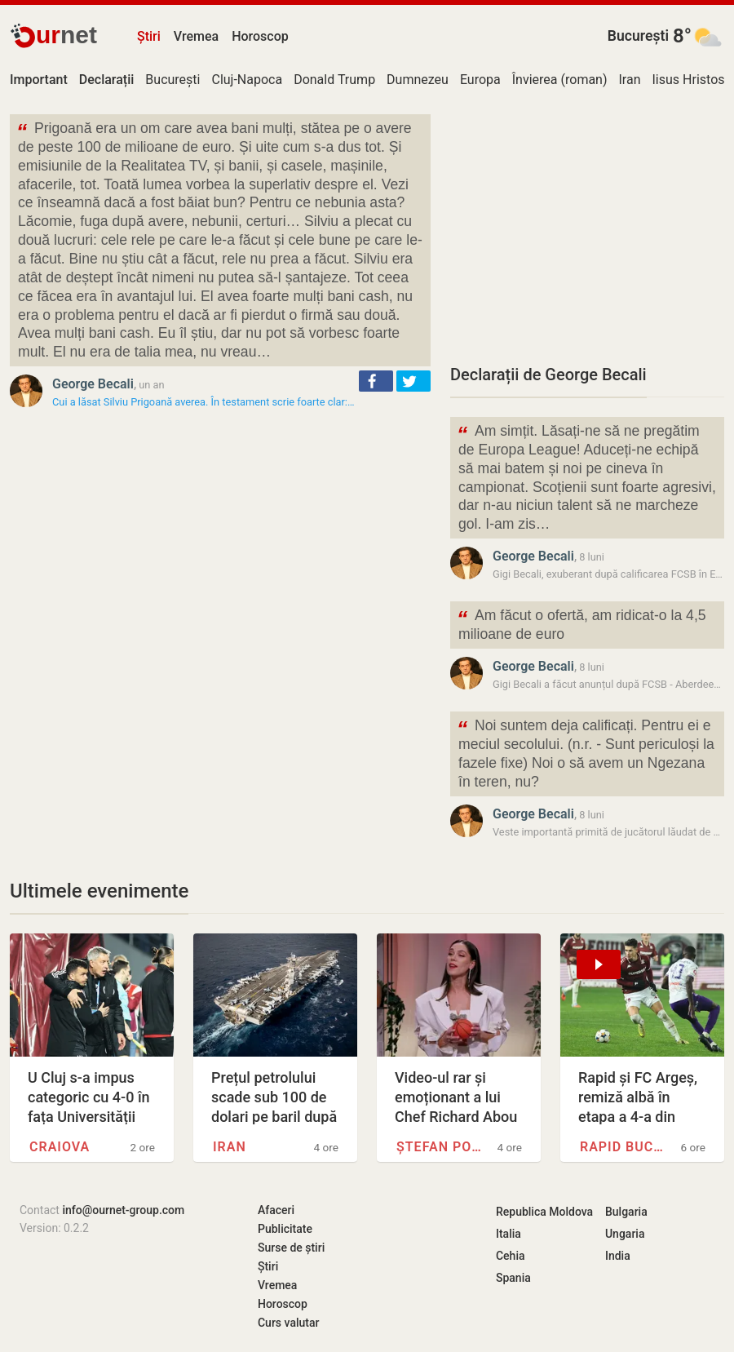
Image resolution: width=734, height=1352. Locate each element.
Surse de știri (291, 1247)
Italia (508, 1233)
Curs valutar (288, 1322)
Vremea (196, 36)
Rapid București (624, 1147)
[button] (376, 381)
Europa (480, 79)
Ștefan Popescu (440, 1147)
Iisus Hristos (688, 79)
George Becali (93, 384)
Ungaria (625, 1233)
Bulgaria (626, 1211)
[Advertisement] (587, 228)
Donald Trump (334, 79)
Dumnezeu (418, 79)
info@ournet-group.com (123, 1210)
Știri (149, 36)
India (617, 1255)
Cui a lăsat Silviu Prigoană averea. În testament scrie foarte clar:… (203, 402)
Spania (513, 1277)
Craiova (59, 1147)
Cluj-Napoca (246, 79)
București (638, 36)
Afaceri (276, 1210)
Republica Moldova (544, 1211)
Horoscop (260, 36)
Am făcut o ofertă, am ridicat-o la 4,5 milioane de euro (581, 623)
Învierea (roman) (560, 79)
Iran (630, 79)
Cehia (510, 1255)
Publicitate (285, 1228)
